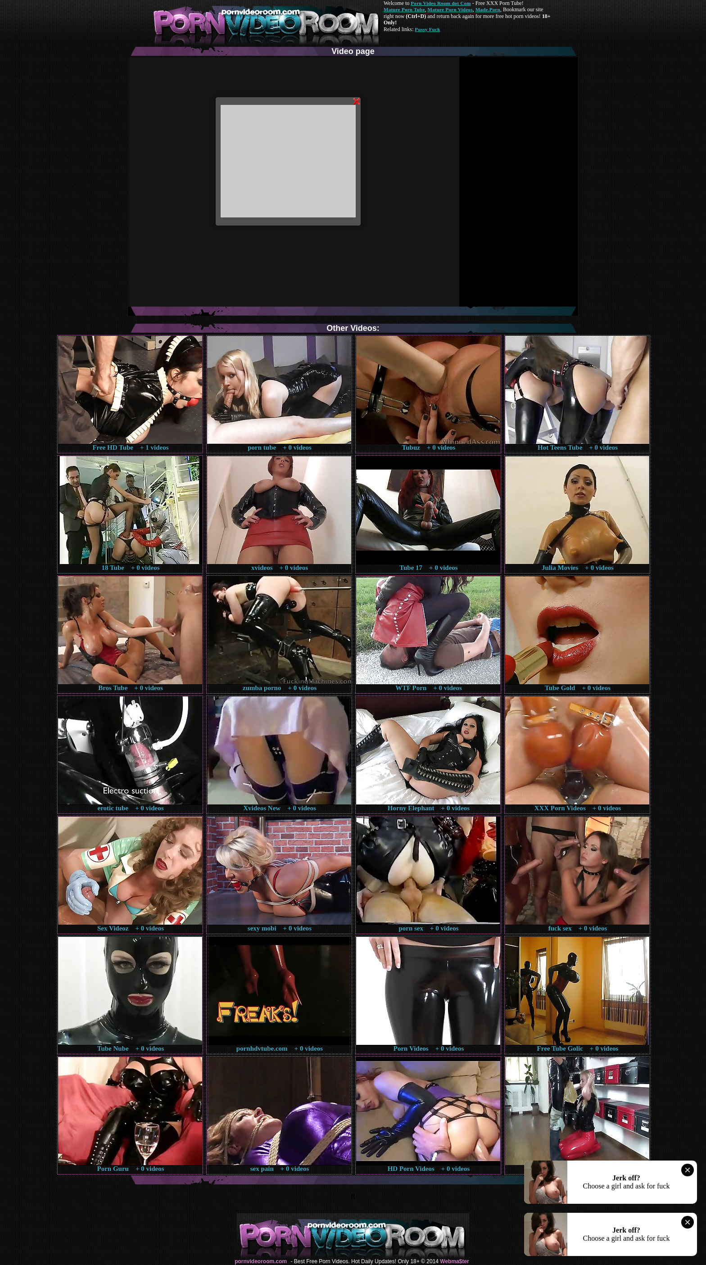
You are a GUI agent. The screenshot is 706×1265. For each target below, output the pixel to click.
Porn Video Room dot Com (441, 3)
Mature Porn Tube (404, 9)
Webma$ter (454, 1261)
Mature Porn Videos (450, 9)
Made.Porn (487, 9)
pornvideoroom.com (261, 1261)
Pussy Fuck (427, 29)
